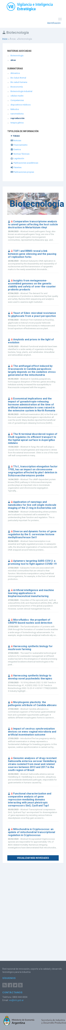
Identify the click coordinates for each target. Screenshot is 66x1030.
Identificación (54, 23)
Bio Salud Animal (18, 78)
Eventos (15, 149)
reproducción (17, 118)
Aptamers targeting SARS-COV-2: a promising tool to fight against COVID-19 (32, 562)
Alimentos (15, 73)
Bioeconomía (16, 87)
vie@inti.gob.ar (16, 1000)
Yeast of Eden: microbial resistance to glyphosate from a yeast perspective (32, 314)
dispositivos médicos (20, 105)
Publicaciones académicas (24, 163)
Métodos (14, 109)
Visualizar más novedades (33, 858)
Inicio (4, 39)
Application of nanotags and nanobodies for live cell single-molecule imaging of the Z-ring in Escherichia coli (32, 504)
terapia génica (17, 122)
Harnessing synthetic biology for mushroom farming (30, 648)
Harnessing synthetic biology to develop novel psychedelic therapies (30, 677)
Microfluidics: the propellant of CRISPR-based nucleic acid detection (30, 621)
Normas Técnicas (19, 154)
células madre (16, 96)
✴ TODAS (15, 136)
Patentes (15, 167)
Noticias (15, 140)
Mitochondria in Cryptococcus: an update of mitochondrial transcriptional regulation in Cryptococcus (31, 832)
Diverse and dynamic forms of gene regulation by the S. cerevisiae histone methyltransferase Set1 (32, 534)
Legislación (17, 158)
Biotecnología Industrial (21, 91)
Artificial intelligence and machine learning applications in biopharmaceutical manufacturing (31, 593)
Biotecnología (16, 55)
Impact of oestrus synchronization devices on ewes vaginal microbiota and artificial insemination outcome (32, 731)
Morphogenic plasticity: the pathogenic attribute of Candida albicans (32, 704)
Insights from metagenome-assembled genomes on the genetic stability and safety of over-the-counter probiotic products (32, 285)
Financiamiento (19, 145)
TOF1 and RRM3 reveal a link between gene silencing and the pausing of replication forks (32, 253)
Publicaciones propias (22, 172)
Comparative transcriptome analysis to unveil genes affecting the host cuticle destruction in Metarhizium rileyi (33, 224)
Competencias (17, 100)
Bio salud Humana (18, 82)
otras (13, 60)
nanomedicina (17, 114)
